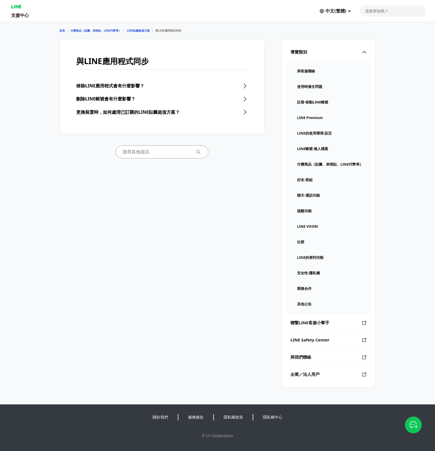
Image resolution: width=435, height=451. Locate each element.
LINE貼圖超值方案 (138, 30)
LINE (16, 6)
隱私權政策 (233, 417)
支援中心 (20, 15)
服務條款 (196, 417)
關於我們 (160, 417)
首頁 (62, 30)
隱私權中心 (272, 417)
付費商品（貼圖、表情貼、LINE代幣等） (95, 30)
